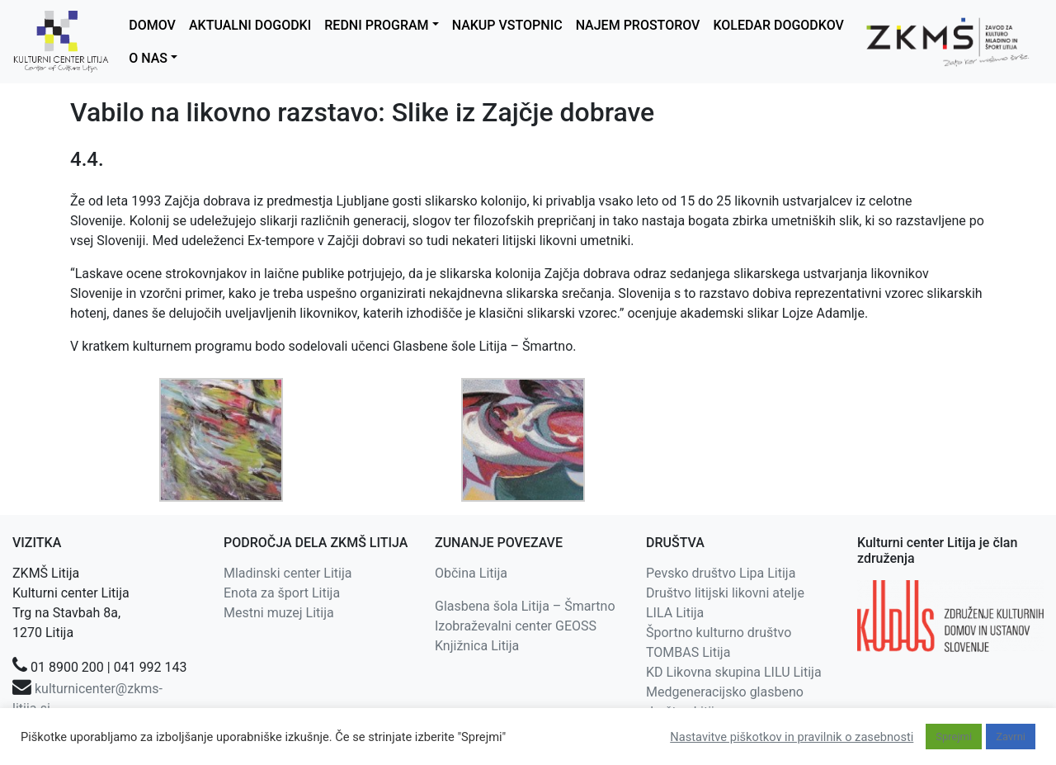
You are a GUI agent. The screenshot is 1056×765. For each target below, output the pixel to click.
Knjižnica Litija (477, 646)
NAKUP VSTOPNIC (507, 25)
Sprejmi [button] (954, 736)
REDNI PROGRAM (376, 25)
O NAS (148, 58)
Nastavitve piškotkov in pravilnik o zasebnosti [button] (791, 737)
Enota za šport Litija (282, 593)
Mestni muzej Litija (279, 613)
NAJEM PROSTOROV (638, 25)
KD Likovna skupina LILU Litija (734, 672)
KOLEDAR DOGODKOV (778, 25)
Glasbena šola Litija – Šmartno (525, 606)
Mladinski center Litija (288, 573)
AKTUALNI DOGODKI (250, 25)
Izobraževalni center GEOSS (515, 626)
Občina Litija (471, 573)
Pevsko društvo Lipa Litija (720, 573)
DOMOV (152, 25)
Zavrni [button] (1010, 736)
